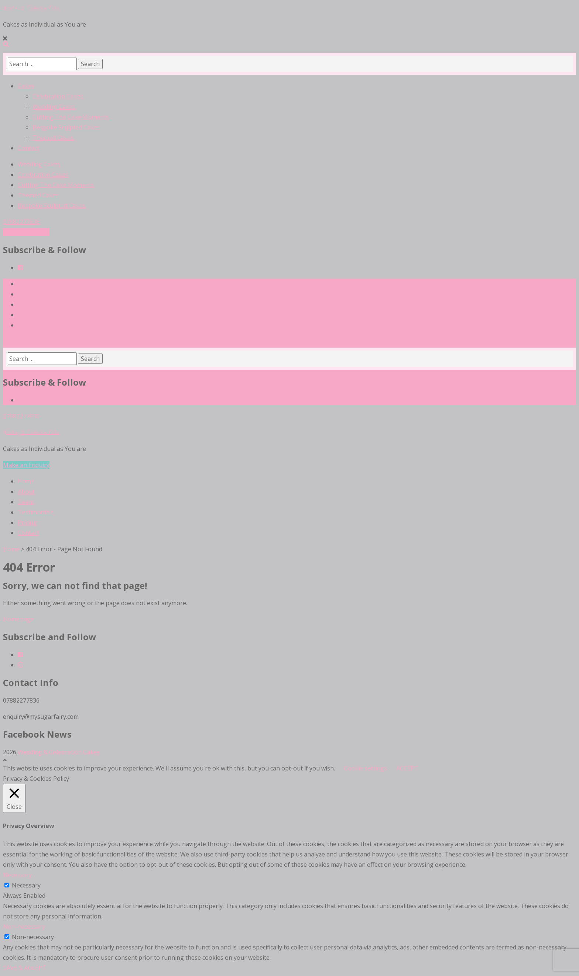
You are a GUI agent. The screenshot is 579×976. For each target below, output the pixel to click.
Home (26, 481)
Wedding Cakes (53, 107)
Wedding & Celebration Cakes (31, 8)
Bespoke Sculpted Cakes (66, 127)
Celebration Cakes (57, 96)
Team (26, 502)
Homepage (18, 619)
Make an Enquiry (26, 232)
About (26, 491)
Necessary (26, 885)
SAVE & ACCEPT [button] (24, 968)
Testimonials (36, 512)
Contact (28, 148)
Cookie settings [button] (365, 768)
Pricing (27, 522)
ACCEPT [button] (407, 768)
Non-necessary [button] (24, 926)
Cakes (26, 86)
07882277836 (21, 222)
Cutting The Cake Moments (70, 117)
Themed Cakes (52, 138)
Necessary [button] (17, 875)
